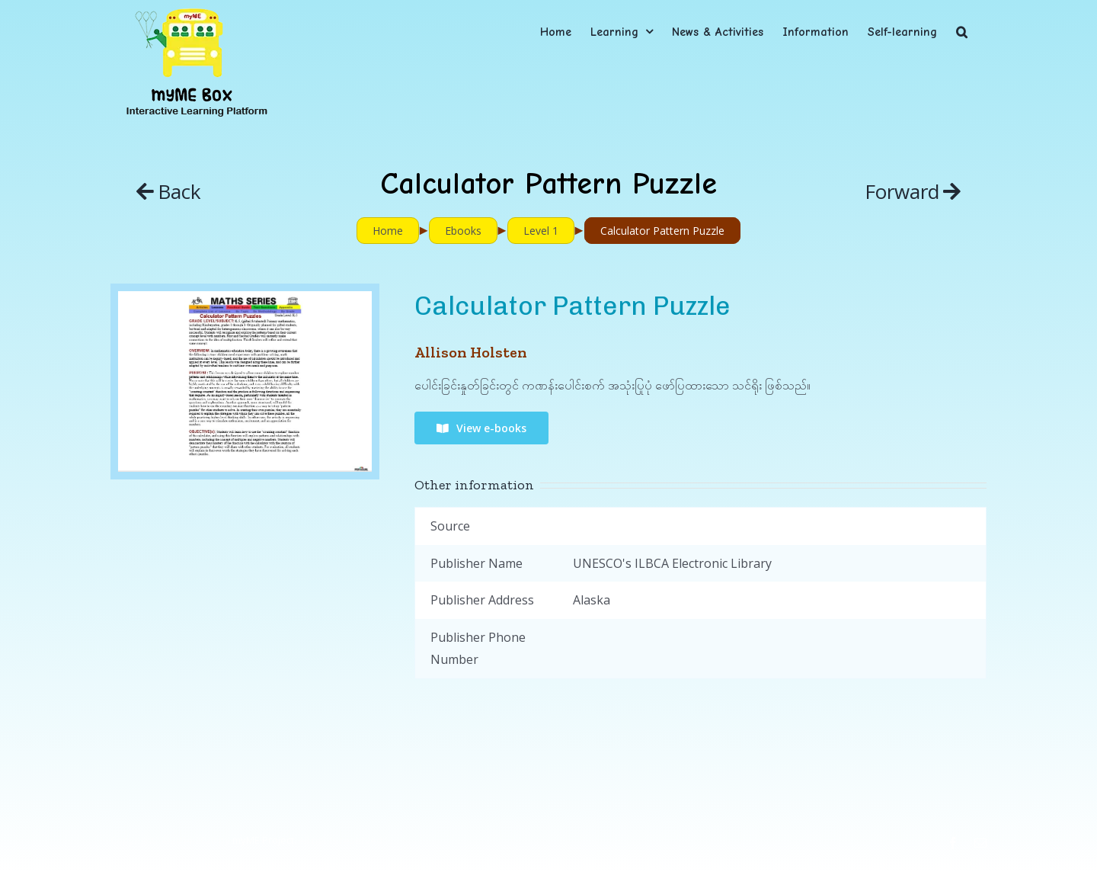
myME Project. (264, 840)
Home (388, 230)
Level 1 (540, 230)
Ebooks (463, 230)
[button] (961, 31)
